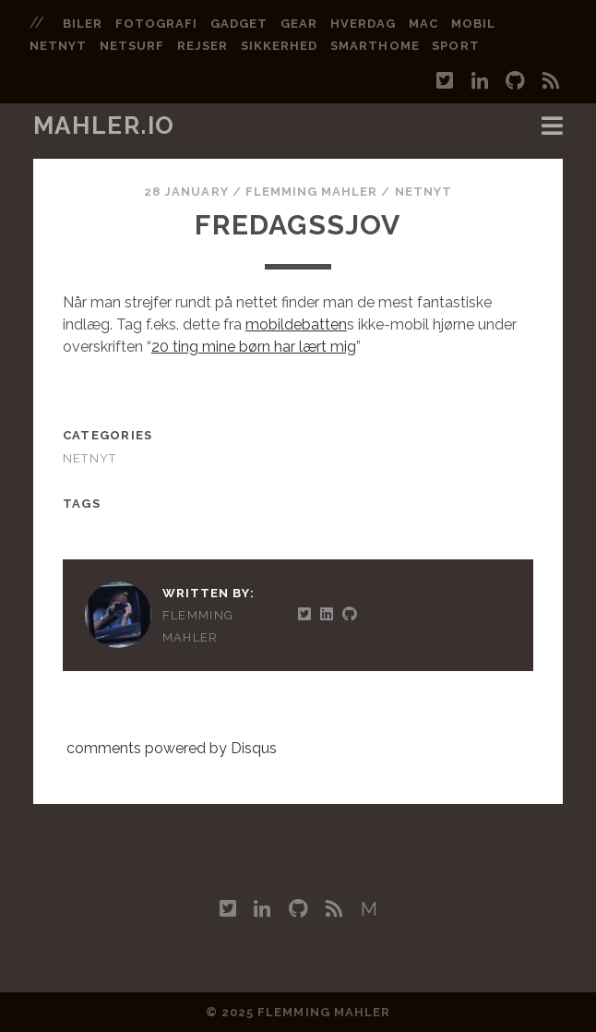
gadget (239, 23)
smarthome (374, 46)
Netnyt (423, 191)
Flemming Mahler (311, 191)
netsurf (132, 46)
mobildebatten (296, 324)
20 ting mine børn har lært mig (253, 346)
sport (455, 46)
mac (423, 23)
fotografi (156, 23)
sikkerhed (279, 46)
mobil (473, 23)
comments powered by (171, 748)
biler (82, 23)
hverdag (363, 23)
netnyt (58, 46)
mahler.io (104, 125)
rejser (202, 46)
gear (298, 23)
